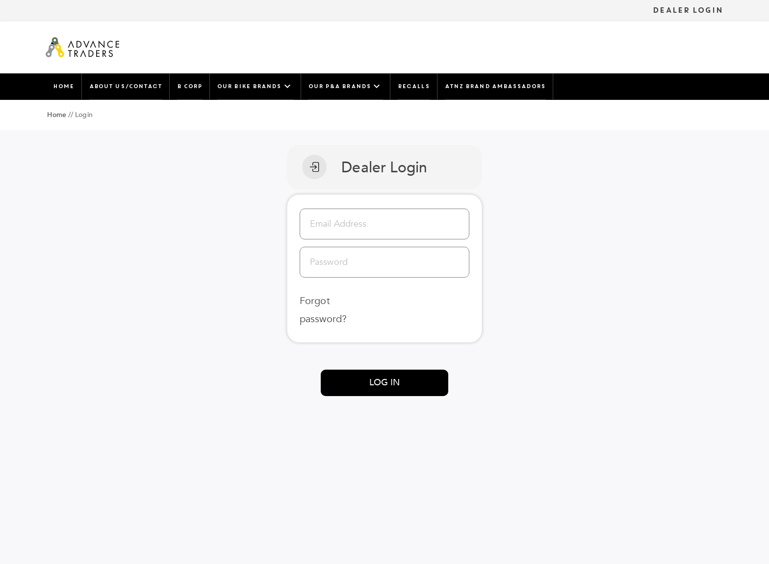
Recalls (414, 86)
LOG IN (384, 382)
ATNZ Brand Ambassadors (495, 86)
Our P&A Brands (345, 86)
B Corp (189, 86)
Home (63, 86)
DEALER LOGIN (687, 10)
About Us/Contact (125, 86)
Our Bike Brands (255, 86)
